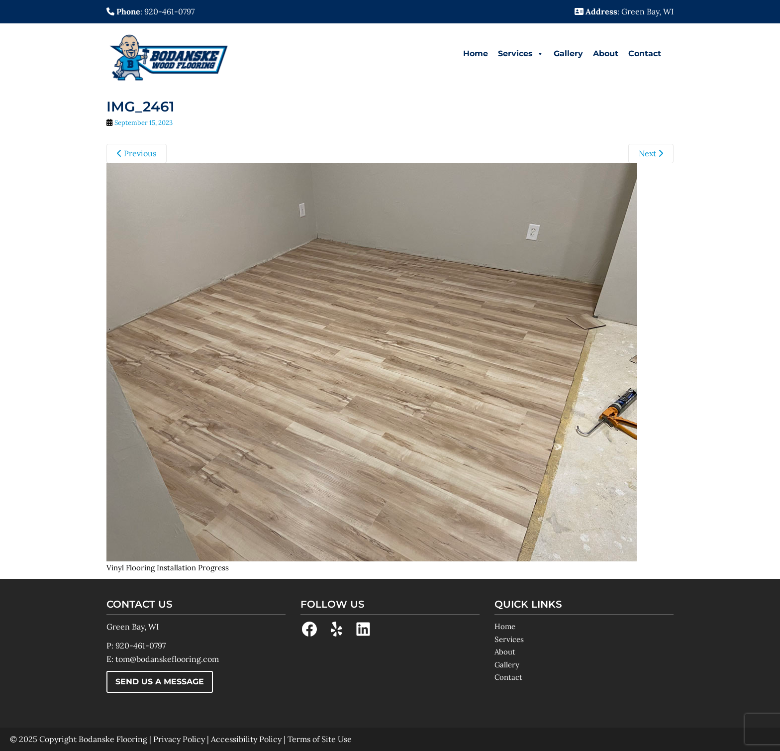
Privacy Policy (179, 739)
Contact (644, 53)
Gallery (568, 53)
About (605, 53)
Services (521, 54)
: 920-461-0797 (150, 11)
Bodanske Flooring (113, 739)
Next (651, 153)
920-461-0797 (140, 645)
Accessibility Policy (246, 739)
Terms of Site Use (320, 739)
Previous (136, 153)
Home (475, 53)
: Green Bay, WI (624, 11)
